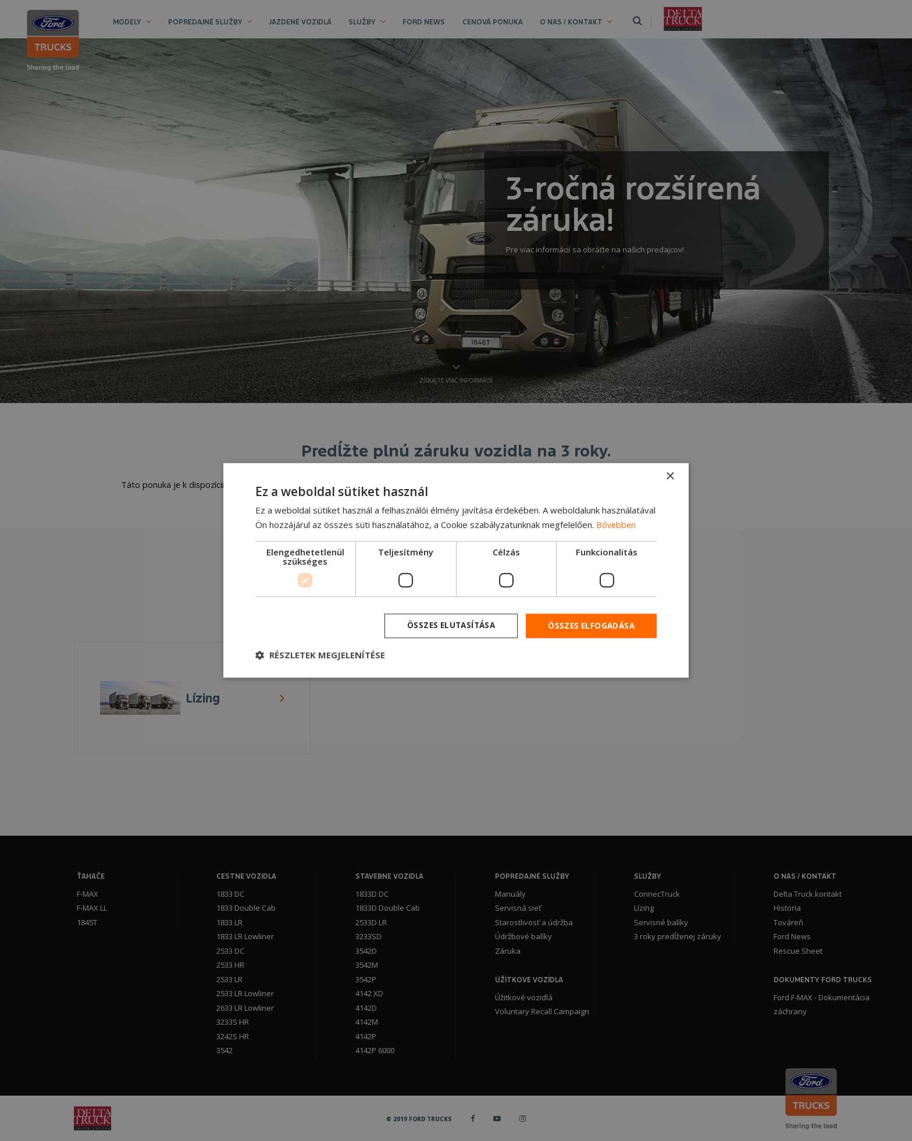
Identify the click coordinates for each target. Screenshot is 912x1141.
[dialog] (456, 570)
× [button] (669, 476)
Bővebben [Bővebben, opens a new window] (616, 524)
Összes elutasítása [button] (445, 625)
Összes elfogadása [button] (589, 625)
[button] (320, 656)
